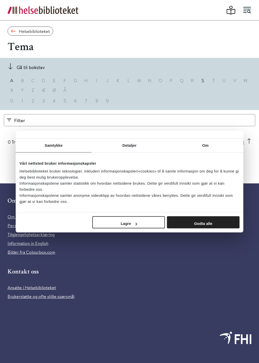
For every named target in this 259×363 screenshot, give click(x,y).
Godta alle (203, 223)
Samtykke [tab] (54, 145)
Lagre (129, 223)
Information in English (28, 243)
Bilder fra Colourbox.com (31, 252)
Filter (19, 120)
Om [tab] (205, 145)
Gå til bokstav (31, 67)
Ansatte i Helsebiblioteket (32, 287)
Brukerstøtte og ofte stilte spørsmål (41, 296)
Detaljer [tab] (129, 145)
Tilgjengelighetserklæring (31, 234)
